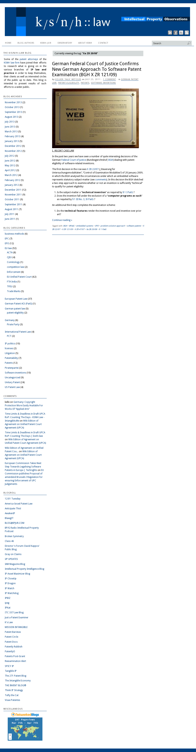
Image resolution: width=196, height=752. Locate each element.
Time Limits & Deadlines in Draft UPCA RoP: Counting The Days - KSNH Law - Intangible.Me (25, 417)
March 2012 (11, 175)
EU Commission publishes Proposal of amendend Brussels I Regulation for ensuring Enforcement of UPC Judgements (24, 477)
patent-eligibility (68, 83)
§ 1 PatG (102, 229)
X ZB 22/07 (92, 169)
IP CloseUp (10, 578)
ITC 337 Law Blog (14, 612)
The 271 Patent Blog (15, 675)
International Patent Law (18, 331)
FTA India (12, 281)
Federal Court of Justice (73, 160)
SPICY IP (9, 666)
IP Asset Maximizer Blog (17, 573)
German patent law (15, 308)
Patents (85, 83)
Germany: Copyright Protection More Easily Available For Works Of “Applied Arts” (24, 405)
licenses (9, 348)
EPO (97, 226)
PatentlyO (10, 651)
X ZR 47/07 (79, 229)
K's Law (9, 622)
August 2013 (11, 117)
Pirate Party (13, 324)
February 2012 (12, 180)
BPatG (71, 226)
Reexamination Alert (15, 661)
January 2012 (12, 185)
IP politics (10, 343)
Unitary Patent (12, 382)
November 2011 (13, 194)
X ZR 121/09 (67, 229)
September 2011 (13, 204)
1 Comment (109, 79)
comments (100, 179)
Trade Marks (13, 291)
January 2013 (12, 141)
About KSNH (85, 43)
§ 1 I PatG (128, 192)
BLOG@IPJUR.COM (14, 523)
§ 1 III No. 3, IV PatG (83, 199)
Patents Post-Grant (15, 656)
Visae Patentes (12, 700)
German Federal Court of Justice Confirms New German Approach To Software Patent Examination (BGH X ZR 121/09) (96, 69)
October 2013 (12, 107)
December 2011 (13, 189)
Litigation (10, 353)
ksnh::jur (45, 43)
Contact (103, 43)
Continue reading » (62, 220)
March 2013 (11, 131)
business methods (14, 233)
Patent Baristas (13, 632)
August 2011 (11, 209)
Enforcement (13, 272)
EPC (7, 238)
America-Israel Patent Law (18, 503)
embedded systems (84, 226)
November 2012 (13, 151)
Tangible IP (11, 671)
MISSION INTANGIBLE (16, 627)
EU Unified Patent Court (19, 276)
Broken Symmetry (14, 536)
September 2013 (13, 112)
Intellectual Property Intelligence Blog (24, 569)
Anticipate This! (13, 508)
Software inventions (103, 83)
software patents (134, 226)
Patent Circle (11, 636)
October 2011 (12, 199)
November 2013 (13, 102)
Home (8, 43)
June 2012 (10, 160)
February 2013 (12, 136)
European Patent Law (16, 298)
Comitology (13, 262)
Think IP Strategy (14, 690)
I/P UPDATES (11, 559)
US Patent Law (12, 387)
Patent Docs (11, 641)
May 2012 (10, 165)
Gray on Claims (13, 554)
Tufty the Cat (12, 695)
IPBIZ (7, 598)
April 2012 (10, 170)
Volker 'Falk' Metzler (68, 79)
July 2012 (9, 156)
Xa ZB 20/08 (91, 229)
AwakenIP (10, 513)
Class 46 (9, 541)
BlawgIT (9, 518)
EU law (8, 248)
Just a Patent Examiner (16, 617)
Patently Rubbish (13, 646)
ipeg (7, 603)
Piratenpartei (12, 368)
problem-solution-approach (113, 226)
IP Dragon (10, 583)
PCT (9, 336)
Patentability (11, 358)
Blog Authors (26, 43)
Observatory (64, 43)
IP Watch (9, 588)
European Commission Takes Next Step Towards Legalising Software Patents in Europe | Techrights (23, 466)
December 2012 (13, 146)
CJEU (9, 257)
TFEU (9, 286)
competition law (15, 267)
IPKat (7, 607)
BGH (110, 160)
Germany (10, 320)
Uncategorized (12, 377)
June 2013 (10, 126)
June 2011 (10, 219)
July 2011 (9, 214)
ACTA (10, 252)
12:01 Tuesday (12, 498)
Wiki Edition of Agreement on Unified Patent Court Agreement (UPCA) (23, 424)
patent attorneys (29, 59)
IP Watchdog (12, 593)
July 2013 (9, 121)
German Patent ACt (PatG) (18, 303)
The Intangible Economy (18, 680)
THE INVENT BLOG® (15, 685)
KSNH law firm (11, 62)
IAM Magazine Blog (15, 564)
